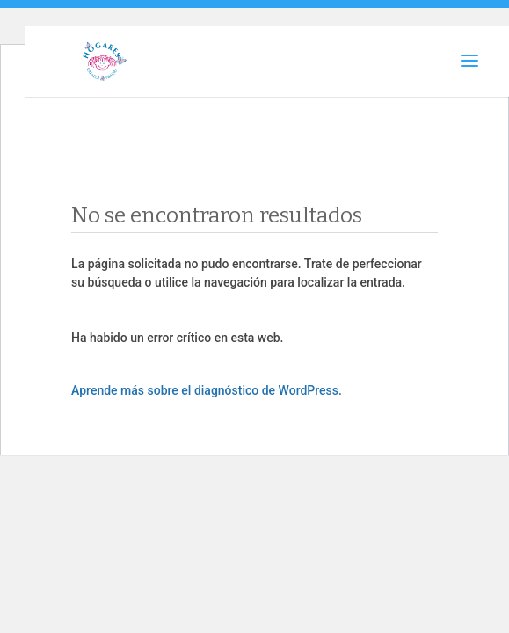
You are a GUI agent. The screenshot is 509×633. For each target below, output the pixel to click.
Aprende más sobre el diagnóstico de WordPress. (206, 390)
